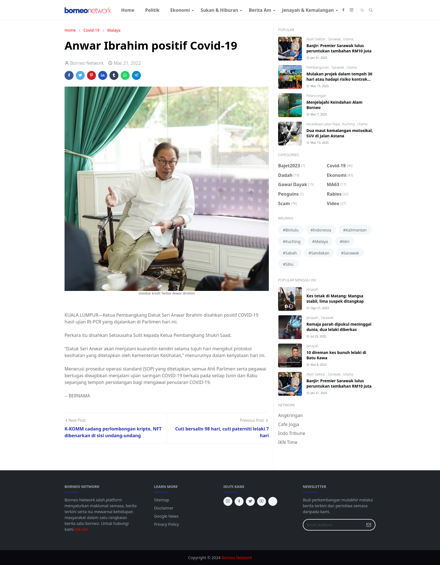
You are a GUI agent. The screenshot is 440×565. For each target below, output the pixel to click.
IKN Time (287, 442)
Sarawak (334, 39)
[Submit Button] (369, 525)
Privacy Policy (166, 524)
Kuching (349, 124)
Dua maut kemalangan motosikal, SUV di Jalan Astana (339, 133)
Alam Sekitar (316, 39)
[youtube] (261, 501)
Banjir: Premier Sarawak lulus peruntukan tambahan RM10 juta (339, 48)
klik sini (81, 529)
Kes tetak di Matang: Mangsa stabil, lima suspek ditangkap (335, 298)
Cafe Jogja (288, 424)
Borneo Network (236, 557)
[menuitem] (128, 10)
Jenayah (312, 289)
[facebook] (343, 10)
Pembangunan (318, 67)
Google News (166, 516)
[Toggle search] (370, 10)
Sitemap (161, 500)
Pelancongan (316, 95)
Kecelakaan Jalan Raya (323, 124)
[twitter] (250, 501)
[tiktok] (272, 501)
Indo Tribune (291, 433)
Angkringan (290, 415)
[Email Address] (333, 525)
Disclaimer (163, 508)
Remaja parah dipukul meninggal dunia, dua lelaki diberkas (338, 326)
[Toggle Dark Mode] (362, 10)
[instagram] (351, 10)
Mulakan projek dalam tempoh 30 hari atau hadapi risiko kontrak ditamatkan (339, 79)
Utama (348, 39)
